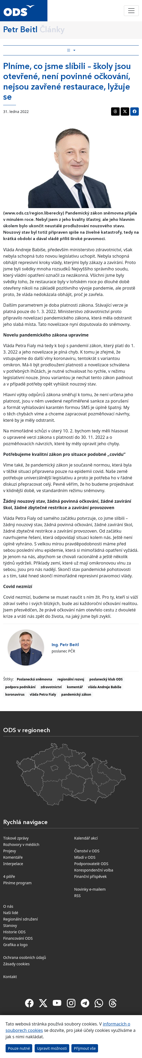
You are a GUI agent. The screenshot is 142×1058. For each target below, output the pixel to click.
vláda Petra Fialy (43, 694)
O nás (8, 906)
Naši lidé (10, 912)
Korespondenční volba (93, 870)
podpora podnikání (20, 687)
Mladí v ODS (85, 857)
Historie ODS (14, 931)
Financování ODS (18, 938)
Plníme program (17, 882)
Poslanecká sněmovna (34, 679)
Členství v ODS (87, 850)
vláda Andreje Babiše (104, 687)
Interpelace (13, 863)
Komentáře (13, 857)
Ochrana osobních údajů (24, 957)
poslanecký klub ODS (106, 679)
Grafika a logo (15, 944)
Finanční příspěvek (90, 876)
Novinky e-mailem (90, 889)
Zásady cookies (16, 963)
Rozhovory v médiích (21, 844)
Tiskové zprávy (16, 838)
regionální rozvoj (70, 679)
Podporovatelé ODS (91, 863)
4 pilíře (9, 876)
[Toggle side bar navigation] (71, 50)
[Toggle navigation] (131, 10)
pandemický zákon (76, 694)
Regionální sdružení (20, 919)
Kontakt (10, 976)
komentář (75, 687)
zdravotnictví (51, 687)
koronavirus (15, 694)
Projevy (9, 850)
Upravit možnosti (52, 1048)
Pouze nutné (19, 1048)
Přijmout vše (85, 1048)
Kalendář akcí (86, 838)
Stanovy (10, 925)
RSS (77, 895)
